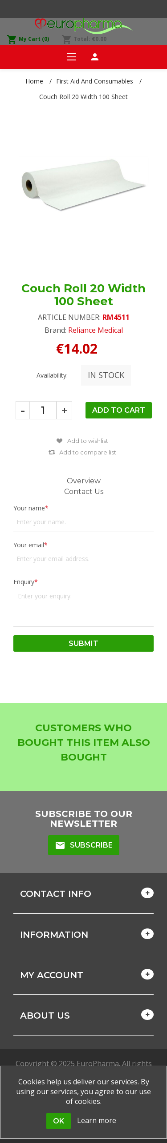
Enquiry (23, 581)
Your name (29, 508)
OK (58, 1121)
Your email (28, 545)
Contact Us (83, 491)
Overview (84, 481)
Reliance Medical (95, 330)
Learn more (96, 1120)
